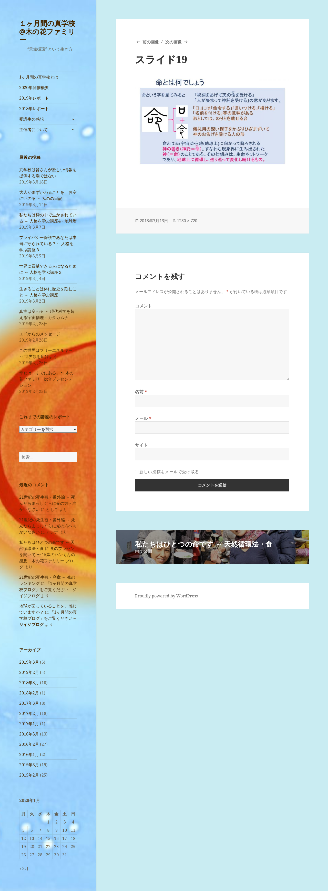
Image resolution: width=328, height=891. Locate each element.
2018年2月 (29, 693)
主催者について (33, 129)
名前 (141, 391)
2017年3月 (29, 703)
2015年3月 (29, 765)
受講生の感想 (31, 119)
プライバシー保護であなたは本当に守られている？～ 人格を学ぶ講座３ (48, 244)
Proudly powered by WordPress (166, 596)
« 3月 (24, 868)
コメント (143, 306)
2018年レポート (34, 108)
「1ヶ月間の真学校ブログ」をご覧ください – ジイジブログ (48, 589)
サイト (141, 445)
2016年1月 (29, 754)
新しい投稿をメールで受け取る (169, 471)
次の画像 (173, 42)
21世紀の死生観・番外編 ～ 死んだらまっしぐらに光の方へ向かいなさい (48, 503)
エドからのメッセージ (39, 334)
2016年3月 (29, 734)
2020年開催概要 (34, 87)
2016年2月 (29, 744)
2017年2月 (29, 713)
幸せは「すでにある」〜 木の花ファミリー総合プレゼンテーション (48, 379)
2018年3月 (29, 682)
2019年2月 (29, 672)
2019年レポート (34, 98)
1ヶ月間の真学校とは (38, 77)
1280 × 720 (187, 221)
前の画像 (150, 42)
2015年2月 (29, 775)
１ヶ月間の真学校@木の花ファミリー (47, 31)
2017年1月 (29, 724)
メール (143, 418)
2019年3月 (29, 662)
